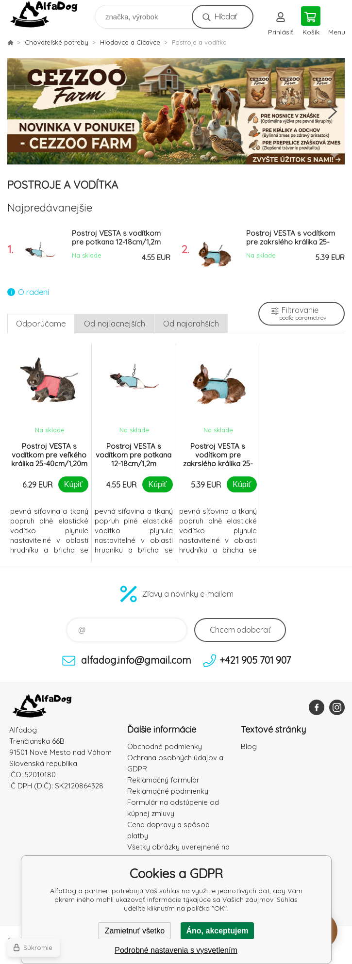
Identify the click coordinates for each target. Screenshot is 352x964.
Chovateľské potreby (56, 42)
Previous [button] (19, 111)
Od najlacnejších (114, 323)
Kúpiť (73, 484)
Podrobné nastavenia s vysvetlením (176, 950)
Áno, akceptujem (217, 931)
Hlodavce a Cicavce (130, 42)
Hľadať (225, 16)
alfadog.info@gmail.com (136, 660)
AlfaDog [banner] (50, 14)
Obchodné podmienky (164, 746)
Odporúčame (41, 323)
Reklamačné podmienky (167, 791)
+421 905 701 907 (255, 660)
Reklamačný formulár (163, 779)
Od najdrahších (191, 323)
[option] (176, 111)
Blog (249, 746)
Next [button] (332, 111)
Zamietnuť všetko (135, 931)
